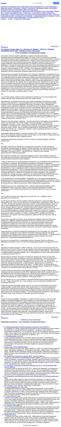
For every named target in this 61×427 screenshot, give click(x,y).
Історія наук (27, 13)
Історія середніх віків (7, 16)
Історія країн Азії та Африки (24, 16)
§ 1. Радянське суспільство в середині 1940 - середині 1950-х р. (24, 356)
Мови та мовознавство (30, 9)
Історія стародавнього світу (13, 13)
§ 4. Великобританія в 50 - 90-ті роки (15, 387)
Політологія (17, 8)
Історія (46, 6)
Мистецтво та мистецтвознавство (32, 6)
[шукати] (42, 3)
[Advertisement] (30, 32)
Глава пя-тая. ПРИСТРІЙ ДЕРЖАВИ (15, 347)
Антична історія (6, 11)
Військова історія (28, 11)
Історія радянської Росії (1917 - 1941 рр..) (46, 14)
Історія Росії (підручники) (22, 19)
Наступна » (55, 46)
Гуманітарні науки (14, 6)
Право (24, 8)
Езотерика (4, 9)
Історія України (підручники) (17, 17)
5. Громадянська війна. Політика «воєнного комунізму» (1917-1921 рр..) (27, 327)
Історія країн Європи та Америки (44, 16)
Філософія (53, 8)
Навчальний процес (42, 8)
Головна (3, 19)
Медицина (53, 6)
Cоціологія (4, 6)
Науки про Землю (6, 8)
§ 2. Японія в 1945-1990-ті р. (13, 405)
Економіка (19, 9)
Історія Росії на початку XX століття (21, 14)
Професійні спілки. (10, 414)
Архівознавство (16, 11)
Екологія (11, 9)
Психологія (31, 8)
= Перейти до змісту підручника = (30, 319)
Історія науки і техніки (39, 13)
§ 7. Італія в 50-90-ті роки (12, 396)
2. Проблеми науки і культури (13, 336)
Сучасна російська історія (35, 17)
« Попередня (4, 46)
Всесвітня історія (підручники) (43, 11)
